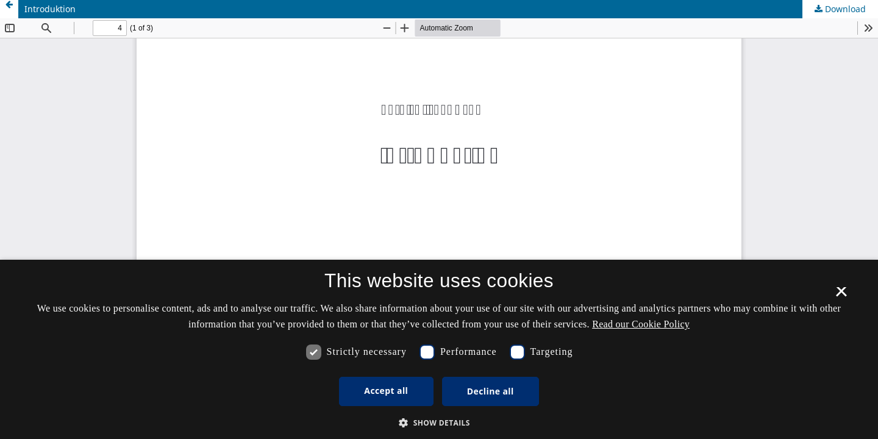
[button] (439, 422)
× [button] (841, 295)
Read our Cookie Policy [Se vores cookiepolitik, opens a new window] (641, 324)
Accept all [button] (386, 390)
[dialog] (439, 349)
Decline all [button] (490, 391)
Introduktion (50, 9)
